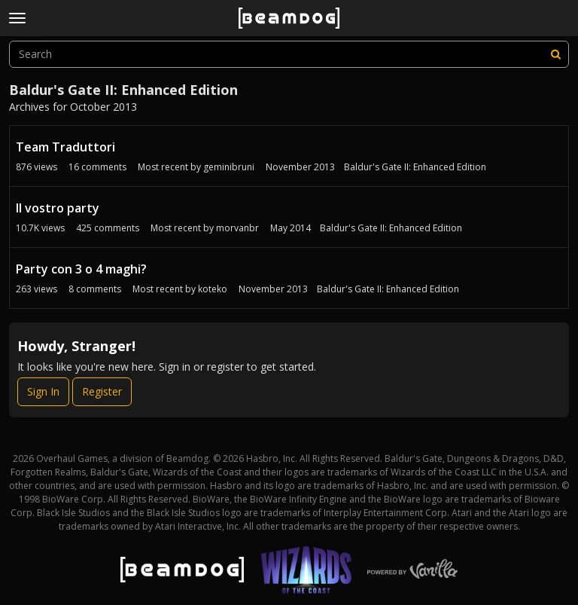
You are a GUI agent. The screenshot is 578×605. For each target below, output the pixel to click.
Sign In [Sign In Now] (43, 391)
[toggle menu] (17, 18)
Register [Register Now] (102, 391)
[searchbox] (289, 54)
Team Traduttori (65, 147)
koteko (212, 289)
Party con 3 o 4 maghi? (81, 269)
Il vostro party (57, 208)
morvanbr (237, 228)
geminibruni (228, 166)
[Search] (555, 54)
